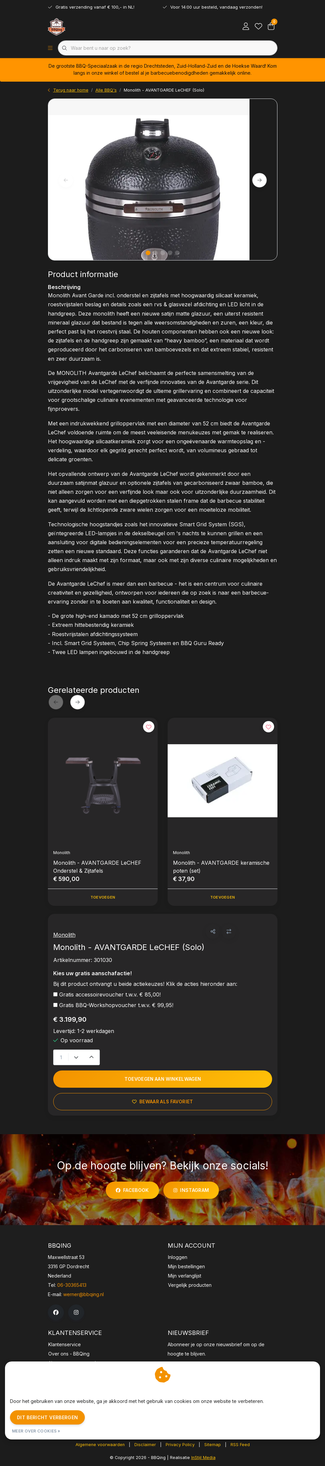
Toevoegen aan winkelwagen (162, 1079)
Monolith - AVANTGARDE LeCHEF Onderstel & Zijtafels (97, 866)
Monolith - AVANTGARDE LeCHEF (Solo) (164, 90)
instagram (191, 1190)
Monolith (64, 934)
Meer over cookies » (36, 1431)
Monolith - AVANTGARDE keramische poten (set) (221, 866)
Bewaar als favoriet (162, 1101)
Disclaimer (145, 1444)
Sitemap (212, 1444)
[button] (213, 931)
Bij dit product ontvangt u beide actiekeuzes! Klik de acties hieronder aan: (145, 984)
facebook (132, 1190)
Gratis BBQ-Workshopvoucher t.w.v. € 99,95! (116, 1005)
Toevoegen (102, 897)
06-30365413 (71, 1285)
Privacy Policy (180, 1444)
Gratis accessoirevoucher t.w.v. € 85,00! (110, 994)
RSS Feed (240, 1444)
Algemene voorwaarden (100, 1444)
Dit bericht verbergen (47, 1417)
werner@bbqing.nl (83, 1294)
